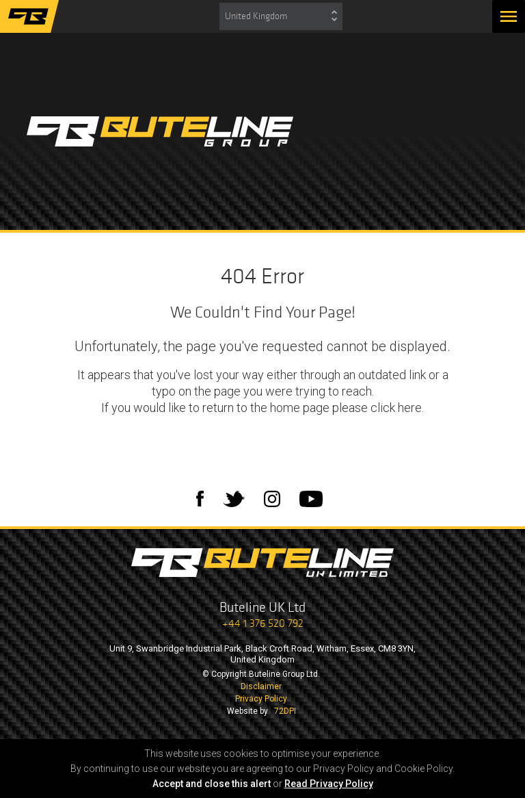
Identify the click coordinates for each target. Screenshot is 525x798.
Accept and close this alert (211, 783)
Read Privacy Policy (328, 783)
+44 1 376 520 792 (263, 623)
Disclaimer (261, 686)
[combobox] (280, 16)
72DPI (285, 711)
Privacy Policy (261, 699)
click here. (397, 407)
